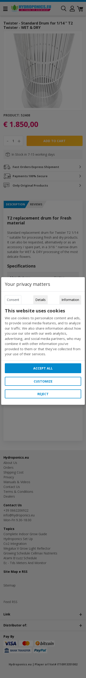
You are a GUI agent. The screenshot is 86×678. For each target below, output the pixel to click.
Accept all (43, 368)
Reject (43, 394)
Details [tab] (40, 300)
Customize (43, 381)
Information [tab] (70, 300)
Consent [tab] (13, 300)
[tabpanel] (43, 332)
